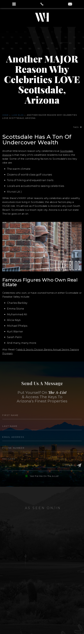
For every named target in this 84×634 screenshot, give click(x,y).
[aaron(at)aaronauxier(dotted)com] (70, 4)
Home (5, 115)
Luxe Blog (18, 115)
